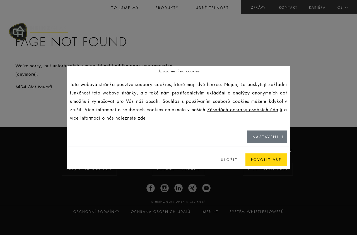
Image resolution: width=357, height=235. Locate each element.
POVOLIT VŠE (266, 159)
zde (142, 118)
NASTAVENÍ (265, 136)
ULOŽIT (229, 159)
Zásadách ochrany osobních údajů (244, 109)
